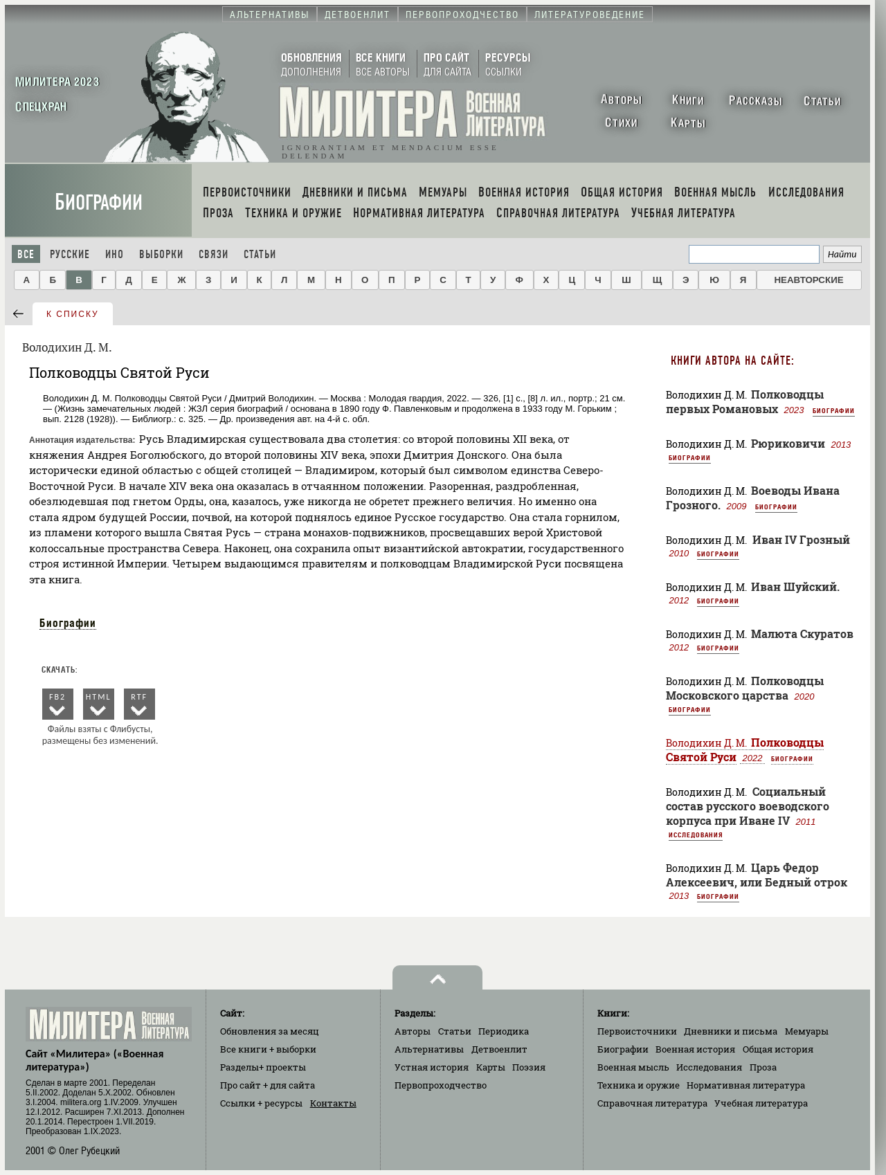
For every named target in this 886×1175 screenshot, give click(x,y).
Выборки (161, 254)
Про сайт (267, 1085)
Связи (213, 254)
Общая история (778, 1049)
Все (26, 254)
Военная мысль (633, 1067)
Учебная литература (761, 1103)
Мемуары (807, 1031)
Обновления (269, 1031)
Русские (70, 254)
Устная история (432, 1067)
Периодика (503, 1031)
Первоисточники (637, 1031)
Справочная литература (652, 1103)
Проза (763, 1067)
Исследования (696, 834)
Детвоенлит (499, 1049)
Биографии (99, 202)
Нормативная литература (746, 1085)
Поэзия (528, 1067)
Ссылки (261, 1103)
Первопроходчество (441, 1085)
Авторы (413, 1031)
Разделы (263, 1067)
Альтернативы (429, 1049)
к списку (72, 314)
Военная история (695, 1049)
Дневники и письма (730, 1031)
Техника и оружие (638, 1085)
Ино (114, 254)
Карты (490, 1067)
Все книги (268, 1049)
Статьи (260, 254)
